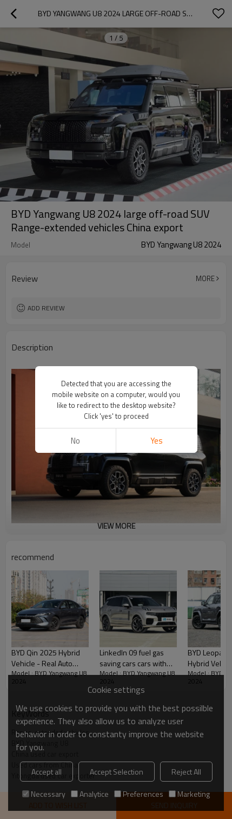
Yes (156, 440)
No (75, 440)
